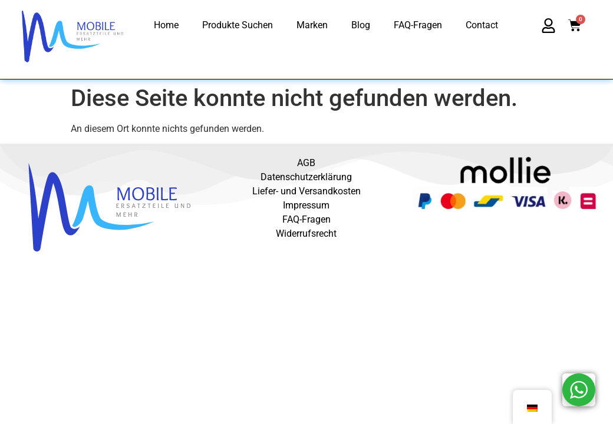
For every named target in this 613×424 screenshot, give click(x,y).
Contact (482, 25)
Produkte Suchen (237, 25)
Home (166, 25)
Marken (312, 25)
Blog (360, 25)
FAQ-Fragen (418, 25)
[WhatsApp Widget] (578, 389)
